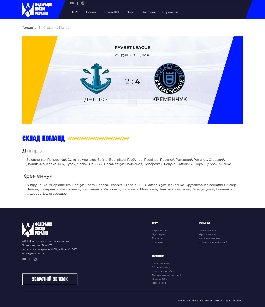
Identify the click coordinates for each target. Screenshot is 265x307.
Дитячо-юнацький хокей (212, 242)
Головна (29, 28)
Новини (90, 12)
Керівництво (159, 230)
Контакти (157, 242)
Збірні (130, 12)
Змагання (149, 12)
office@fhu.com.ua (33, 253)
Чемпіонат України (209, 238)
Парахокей (170, 12)
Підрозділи (158, 234)
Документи (158, 238)
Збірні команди (207, 234)
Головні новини (207, 230)
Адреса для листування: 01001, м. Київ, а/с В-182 (49, 249)
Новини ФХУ (159, 279)
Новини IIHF (111, 12)
